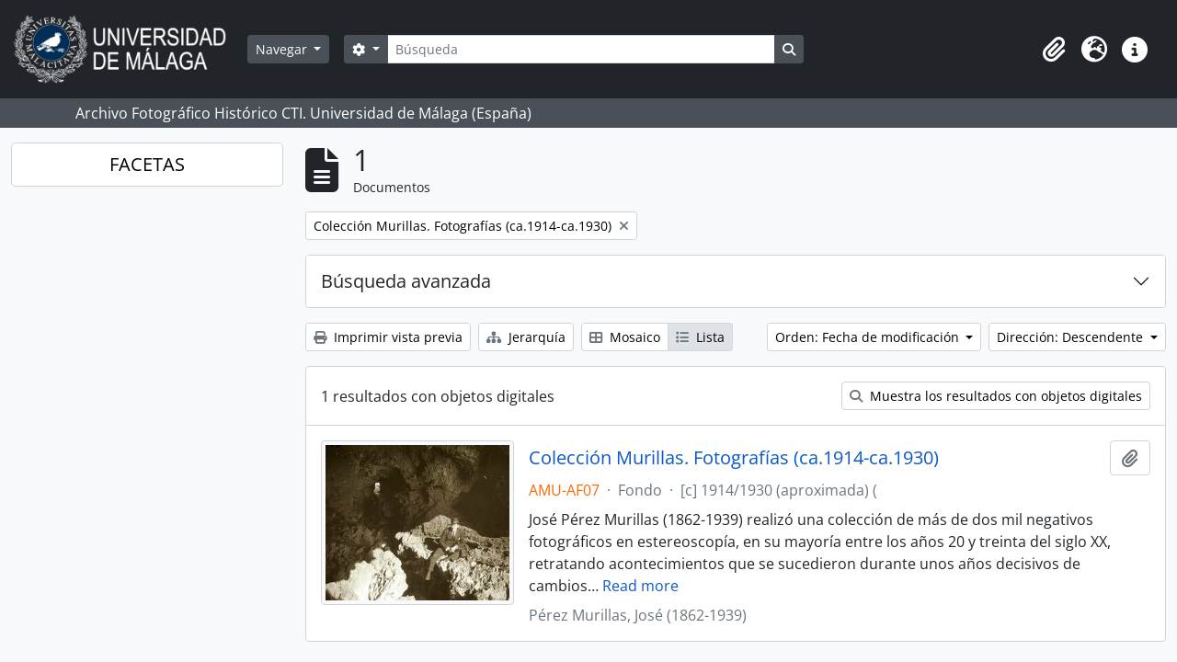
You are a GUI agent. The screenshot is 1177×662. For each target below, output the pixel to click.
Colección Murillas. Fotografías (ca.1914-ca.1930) (734, 458)
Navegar (283, 49)
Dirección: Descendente (1072, 337)
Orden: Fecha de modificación (869, 337)
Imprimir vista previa (388, 337)
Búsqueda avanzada (406, 280)
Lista (700, 337)
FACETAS (147, 164)
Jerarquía (526, 337)
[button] (1054, 49)
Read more (640, 586)
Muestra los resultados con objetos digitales (996, 396)
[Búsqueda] (581, 49)
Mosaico (624, 337)
